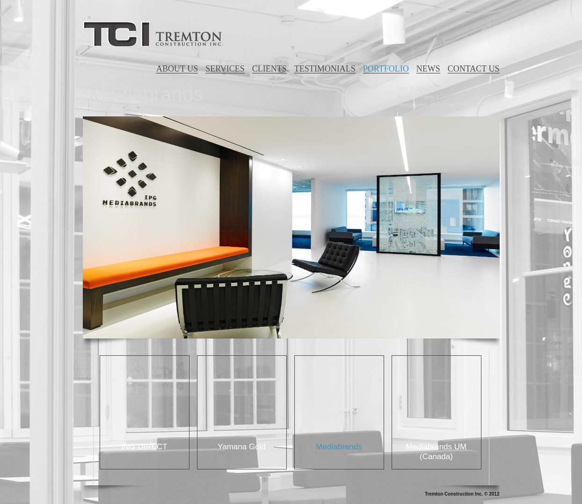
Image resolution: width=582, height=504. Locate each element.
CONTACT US (474, 68)
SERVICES (225, 68)
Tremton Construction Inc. (153, 34)
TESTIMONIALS (325, 68)
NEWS (428, 68)
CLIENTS (269, 68)
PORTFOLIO (386, 68)
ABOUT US (177, 68)
